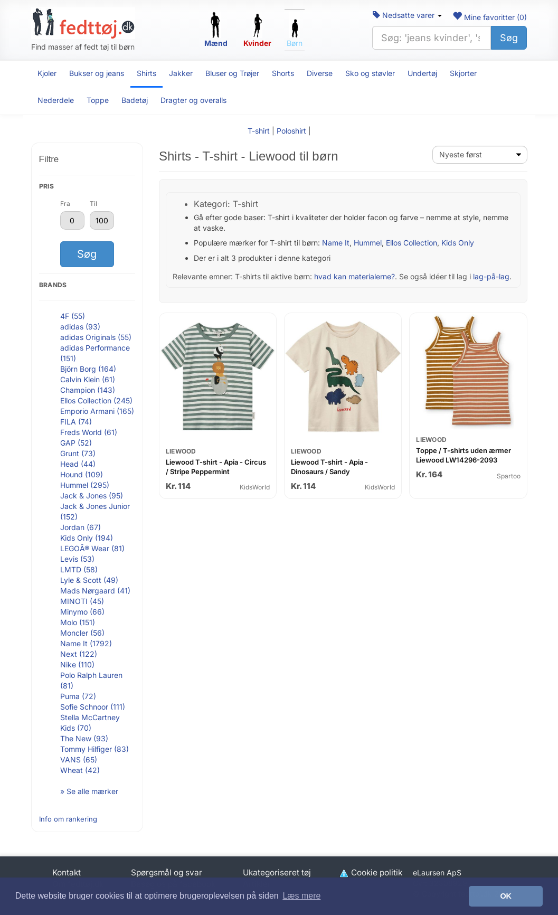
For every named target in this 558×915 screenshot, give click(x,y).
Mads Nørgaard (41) (95, 590)
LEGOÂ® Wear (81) (92, 548)
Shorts (283, 73)
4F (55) (72, 316)
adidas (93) (80, 326)
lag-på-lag (491, 276)
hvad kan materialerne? (354, 276)
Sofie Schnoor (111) (92, 706)
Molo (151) (77, 622)
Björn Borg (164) (88, 368)
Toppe (98, 100)
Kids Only (457, 242)
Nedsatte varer (407, 15)
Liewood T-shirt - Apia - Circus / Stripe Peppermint (216, 467)
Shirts (146, 73)
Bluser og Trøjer (232, 73)
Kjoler (46, 73)
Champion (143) (87, 389)
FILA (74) (76, 421)
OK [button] (506, 896)
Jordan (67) (80, 527)
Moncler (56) (82, 632)
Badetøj (134, 100)
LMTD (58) (79, 569)
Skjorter (463, 73)
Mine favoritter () (489, 17)
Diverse (320, 73)
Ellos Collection (411, 242)
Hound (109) (81, 474)
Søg (509, 37)
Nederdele (55, 100)
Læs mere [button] (301, 895)
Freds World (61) (88, 432)
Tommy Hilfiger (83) (94, 748)
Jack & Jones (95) (91, 495)
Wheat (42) (80, 770)
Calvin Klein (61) (87, 379)
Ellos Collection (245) (96, 400)
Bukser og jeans (96, 73)
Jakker (181, 73)
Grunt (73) (78, 453)
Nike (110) (77, 664)
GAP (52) (76, 442)
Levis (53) (77, 558)
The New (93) (84, 738)
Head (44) (78, 463)
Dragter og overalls (193, 100)
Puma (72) (78, 696)
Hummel (368, 242)
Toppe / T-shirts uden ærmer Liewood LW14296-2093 (463, 455)
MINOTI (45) (82, 601)
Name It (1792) (86, 643)
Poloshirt (291, 130)
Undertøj (422, 73)
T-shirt (259, 130)
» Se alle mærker (89, 791)
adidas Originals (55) (95, 337)
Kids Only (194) (86, 537)
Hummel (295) (84, 484)
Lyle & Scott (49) (89, 580)
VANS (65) (78, 759)
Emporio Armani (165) (97, 411)
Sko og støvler (370, 73)
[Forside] (83, 23)
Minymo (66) (82, 611)
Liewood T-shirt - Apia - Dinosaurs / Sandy (329, 467)
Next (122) (78, 653)
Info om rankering (68, 819)
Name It (335, 242)
